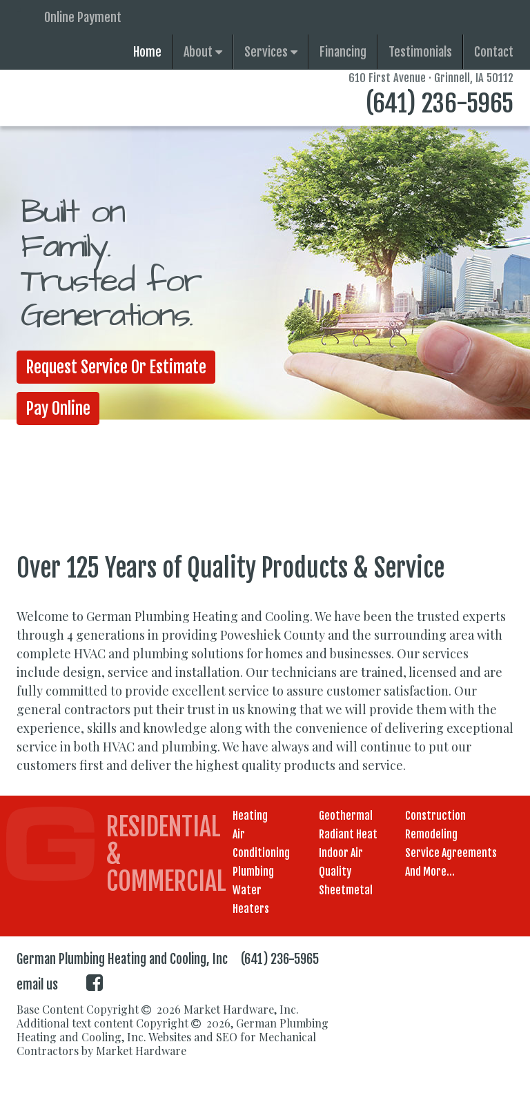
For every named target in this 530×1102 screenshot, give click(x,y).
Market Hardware (141, 1050)
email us (37, 984)
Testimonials (420, 51)
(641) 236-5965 (439, 103)
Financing (343, 51)
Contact (493, 51)
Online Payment (82, 17)
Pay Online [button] (59, 408)
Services (270, 51)
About (203, 51)
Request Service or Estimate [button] (117, 367)
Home (147, 51)
